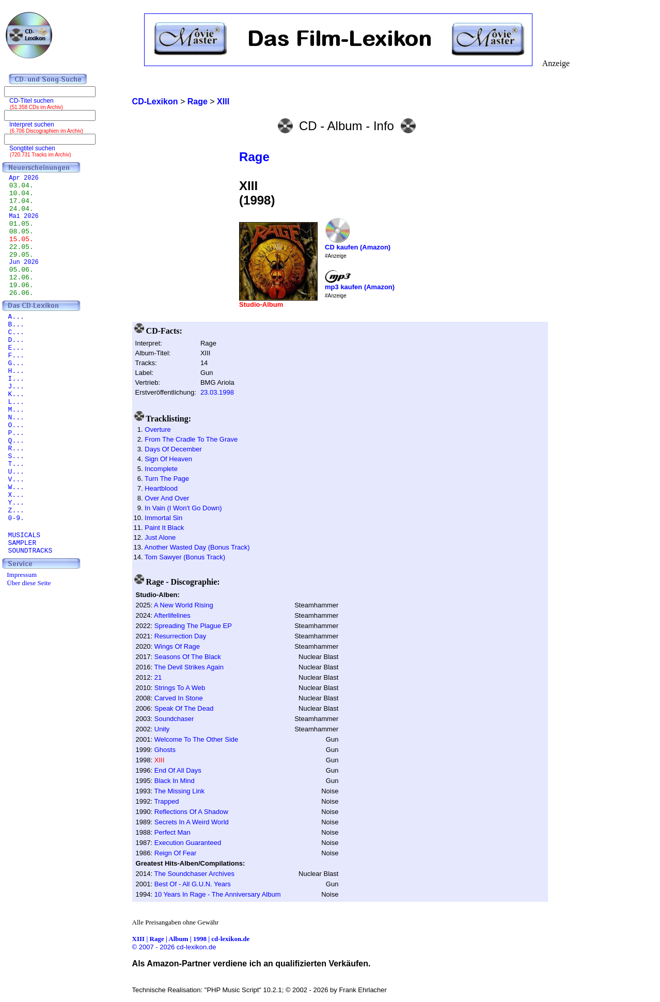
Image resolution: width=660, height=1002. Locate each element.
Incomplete (161, 469)
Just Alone (160, 537)
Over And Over (167, 498)
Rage (254, 157)
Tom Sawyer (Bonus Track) (185, 557)
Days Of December (173, 449)
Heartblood (161, 488)
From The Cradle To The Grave (191, 439)
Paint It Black (164, 527)
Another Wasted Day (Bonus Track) (197, 547)
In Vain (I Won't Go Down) (183, 508)
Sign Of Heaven (168, 459)
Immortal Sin (163, 518)
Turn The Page (167, 478)
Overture (158, 429)
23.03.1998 (217, 392)
